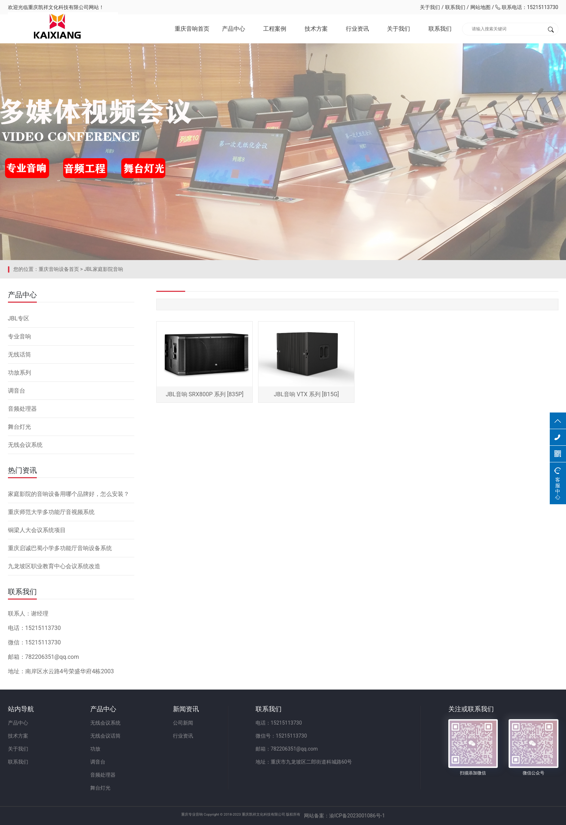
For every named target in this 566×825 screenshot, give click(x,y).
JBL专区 (18, 318)
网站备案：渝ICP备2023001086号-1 (368, 815)
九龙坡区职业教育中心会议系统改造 (54, 566)
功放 (95, 749)
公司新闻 (183, 723)
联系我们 (455, 7)
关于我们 (430, 7)
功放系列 (19, 372)
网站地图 (480, 7)
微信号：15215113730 (281, 736)
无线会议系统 (25, 444)
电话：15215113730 (279, 723)
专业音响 (19, 336)
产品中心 (233, 28)
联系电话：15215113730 (526, 7)
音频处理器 (22, 408)
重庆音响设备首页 (59, 269)
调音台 (16, 390)
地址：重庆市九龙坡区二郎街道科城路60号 (304, 762)
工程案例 (274, 28)
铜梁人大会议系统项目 (37, 530)
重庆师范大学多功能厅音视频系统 (51, 512)
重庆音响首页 (192, 28)
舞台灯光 (19, 426)
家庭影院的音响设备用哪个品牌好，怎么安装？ (68, 494)
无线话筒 (19, 354)
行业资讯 (357, 28)
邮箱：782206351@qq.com (287, 749)
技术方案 (316, 28)
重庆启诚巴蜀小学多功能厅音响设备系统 (60, 548)
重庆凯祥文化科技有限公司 (58, 7)
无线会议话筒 (105, 736)
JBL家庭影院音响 (103, 269)
